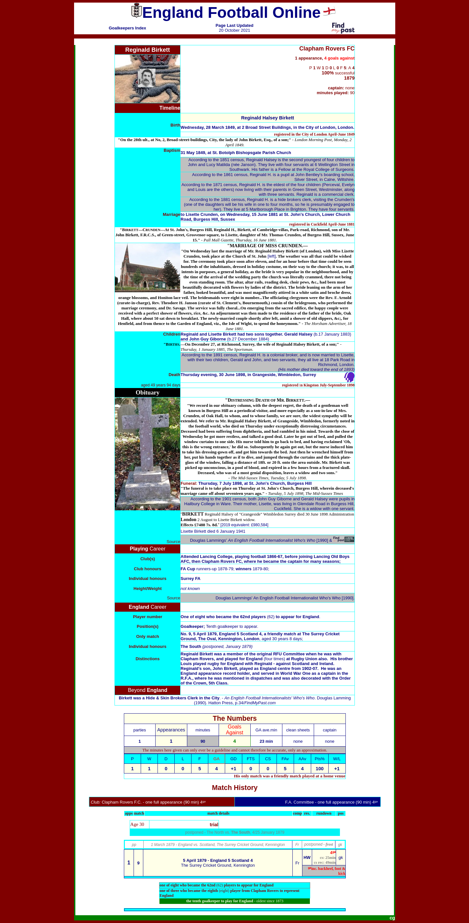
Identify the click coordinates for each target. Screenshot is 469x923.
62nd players (257, 616)
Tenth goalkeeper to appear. (232, 626)
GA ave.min (266, 730)
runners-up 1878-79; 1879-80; (224, 568)
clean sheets (298, 730)
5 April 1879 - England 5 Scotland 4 (218, 860)
